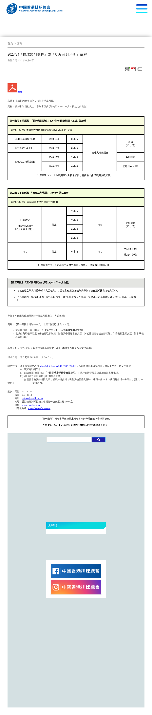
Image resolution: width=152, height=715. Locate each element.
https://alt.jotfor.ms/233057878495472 (58, 366)
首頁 (10, 43)
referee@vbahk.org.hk (32, 398)
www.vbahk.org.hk (31, 405)
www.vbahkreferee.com (39, 408)
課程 (19, 43)
